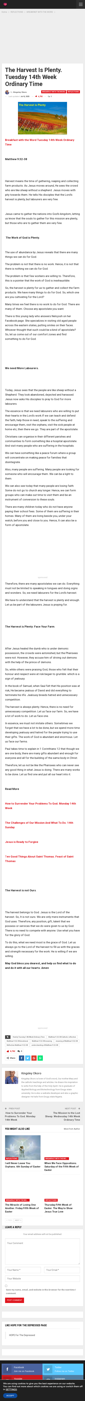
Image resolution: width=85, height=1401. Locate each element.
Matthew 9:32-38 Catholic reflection (62, 1037)
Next (18, 1220)
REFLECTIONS (73, 92)
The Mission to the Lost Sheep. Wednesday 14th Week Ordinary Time (62, 1116)
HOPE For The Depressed (22, 1335)
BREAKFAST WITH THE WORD (53, 92)
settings (11, 1389)
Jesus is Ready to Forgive (21, 842)
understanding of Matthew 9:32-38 (45, 1045)
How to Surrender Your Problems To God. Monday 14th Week (20, 1116)
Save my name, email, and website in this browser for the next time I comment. (41, 1292)
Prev (9, 1220)
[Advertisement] (42, 38)
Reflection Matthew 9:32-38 (17, 1045)
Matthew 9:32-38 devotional (17, 1041)
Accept (10, 1395)
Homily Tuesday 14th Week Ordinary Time (29, 1037)
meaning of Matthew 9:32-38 (67, 1041)
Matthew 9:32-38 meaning (42, 1041)
